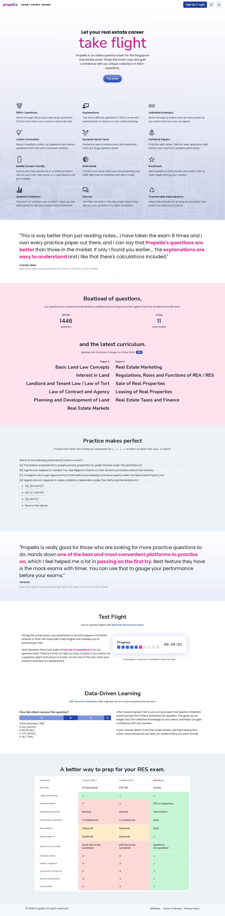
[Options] (219, 5)
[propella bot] (211, 5)
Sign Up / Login (195, 4)
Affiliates (155, 908)
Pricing (46, 4)
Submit (194, 514)
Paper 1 (25, 4)
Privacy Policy (191, 908)
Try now (112, 78)
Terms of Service (172, 908)
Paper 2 (35, 4)
